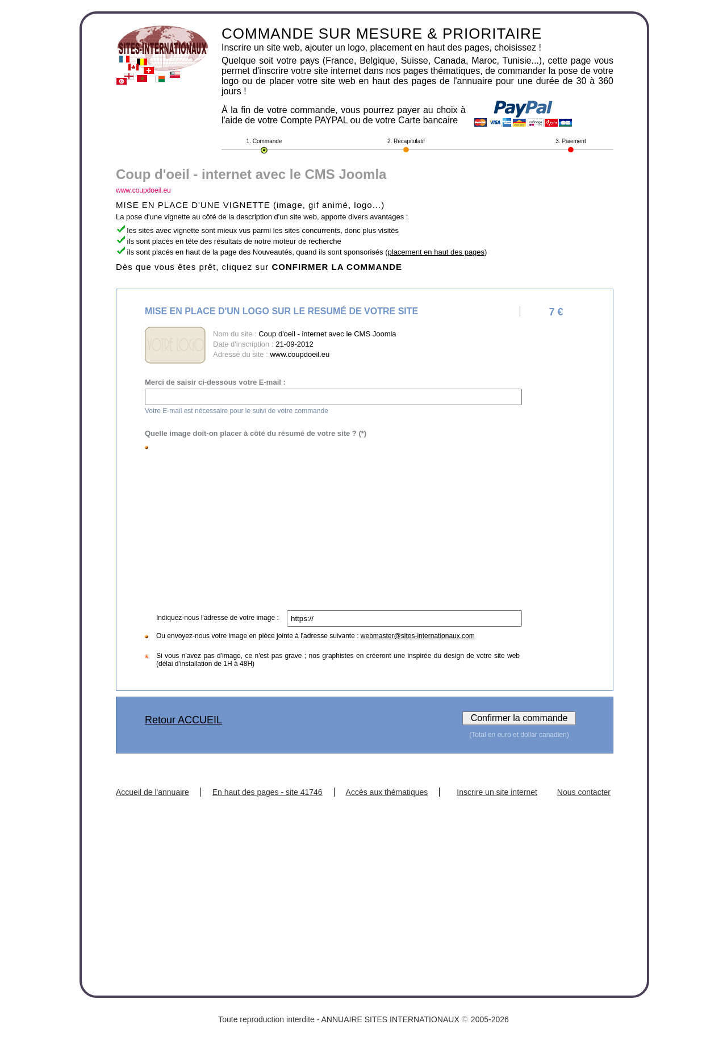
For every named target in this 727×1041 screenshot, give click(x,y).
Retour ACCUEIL (183, 720)
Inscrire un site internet (497, 792)
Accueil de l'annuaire (152, 792)
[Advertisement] (335, 525)
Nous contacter (584, 792)
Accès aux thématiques (387, 792)
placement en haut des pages (436, 252)
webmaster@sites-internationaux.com (418, 636)
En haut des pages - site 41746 (267, 792)
